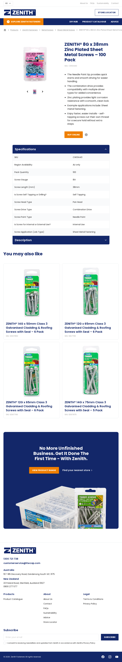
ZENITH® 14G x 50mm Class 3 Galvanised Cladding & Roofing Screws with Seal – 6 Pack (29, 328)
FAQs (92, 3)
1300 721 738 (10, 558)
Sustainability (103, 3)
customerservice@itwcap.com (21, 563)
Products (14, 30)
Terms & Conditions (93, 599)
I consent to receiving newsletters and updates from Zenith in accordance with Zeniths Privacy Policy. (51, 643)
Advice (115, 21)
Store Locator (107, 12)
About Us (84, 3)
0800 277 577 (10, 586)
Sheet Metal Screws (66, 30)
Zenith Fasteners (30, 30)
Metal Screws (47, 30)
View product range (44, 470)
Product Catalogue (94, 21)
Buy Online (73, 134)
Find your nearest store (77, 470)
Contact (115, 3)
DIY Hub (74, 21)
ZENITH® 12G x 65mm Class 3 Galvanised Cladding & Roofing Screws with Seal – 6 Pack (88, 328)
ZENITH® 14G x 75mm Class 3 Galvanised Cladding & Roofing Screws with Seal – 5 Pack (88, 406)
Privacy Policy (90, 603)
